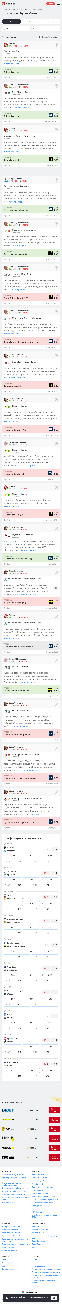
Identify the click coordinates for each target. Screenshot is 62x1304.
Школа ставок (8, 1263)
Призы (35, 1209)
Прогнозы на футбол (11, 1233)
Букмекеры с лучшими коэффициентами (11, 1184)
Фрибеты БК (37, 1184)
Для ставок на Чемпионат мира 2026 (15, 1198)
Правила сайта (38, 1266)
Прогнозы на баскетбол (12, 1236)
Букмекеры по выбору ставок (15, 1188)
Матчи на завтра (39, 1233)
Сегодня (31, 21)
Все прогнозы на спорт (12, 1226)
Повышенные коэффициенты (45, 1199)
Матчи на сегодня (40, 1229)
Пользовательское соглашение (46, 1269)
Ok (54, 1298)
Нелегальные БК (9, 1202)
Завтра (50, 21)
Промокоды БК (39, 1181)
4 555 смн (33, 1148)
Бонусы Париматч (40, 1178)
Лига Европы (37, 1244)
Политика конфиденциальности (46, 1272)
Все (11, 21)
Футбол (27, 9)
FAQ (3, 1266)
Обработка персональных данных (43, 1281)
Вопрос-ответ (8, 1269)
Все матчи (36, 1226)
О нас (34, 1259)
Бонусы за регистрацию (42, 1187)
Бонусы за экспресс (41, 1193)
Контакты (36, 1263)
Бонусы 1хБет (38, 1174)
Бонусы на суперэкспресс (43, 1196)
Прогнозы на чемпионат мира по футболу (15, 1240)
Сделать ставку (54, 1129)
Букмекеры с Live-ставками (14, 1191)
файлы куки (25, 1299)
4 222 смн (33, 1129)
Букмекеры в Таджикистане (14, 1174)
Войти (50, 3)
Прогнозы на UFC (9, 1247)
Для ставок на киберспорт (13, 1194)
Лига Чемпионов (39, 1241)
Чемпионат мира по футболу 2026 (44, 1237)
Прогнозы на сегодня (11, 1229)
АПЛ (34, 1247)
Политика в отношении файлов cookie (45, 1276)
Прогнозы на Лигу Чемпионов (15, 1244)
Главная (5, 9)
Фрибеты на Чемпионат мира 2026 (44, 1216)
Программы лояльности (42, 1202)
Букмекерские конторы (12, 1102)
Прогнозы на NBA (9, 1250)
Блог (4, 1259)
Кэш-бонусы (37, 1190)
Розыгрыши (37, 1206)
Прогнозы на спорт (16, 9)
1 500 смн (33, 1139)
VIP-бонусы (37, 1212)
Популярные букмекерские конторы (14, 1179)
